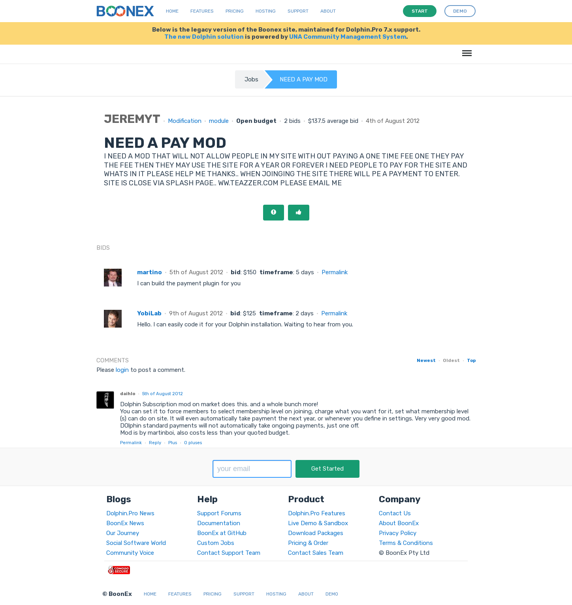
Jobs (251, 79)
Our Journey (122, 533)
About (328, 11)
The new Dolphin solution (204, 36)
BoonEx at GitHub (221, 533)
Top (471, 360)
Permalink (335, 272)
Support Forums (219, 513)
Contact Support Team (228, 552)
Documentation (218, 523)
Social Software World (136, 543)
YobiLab (149, 313)
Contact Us (395, 513)
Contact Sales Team (315, 552)
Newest (426, 360)
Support (298, 11)
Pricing (235, 11)
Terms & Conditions (406, 543)
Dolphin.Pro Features (316, 513)
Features (202, 11)
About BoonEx (399, 523)
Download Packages (315, 533)
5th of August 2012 (162, 393)
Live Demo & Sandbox (318, 523)
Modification (184, 120)
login (122, 369)
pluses (193, 442)
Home (172, 11)
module (219, 120)
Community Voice (130, 552)
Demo (332, 594)
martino (149, 272)
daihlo (127, 393)
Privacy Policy (397, 533)
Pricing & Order (308, 543)
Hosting (266, 11)
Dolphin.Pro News (130, 513)
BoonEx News (125, 523)
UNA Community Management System (347, 36)
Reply (155, 442)
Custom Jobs (215, 543)
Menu (465, 49)
